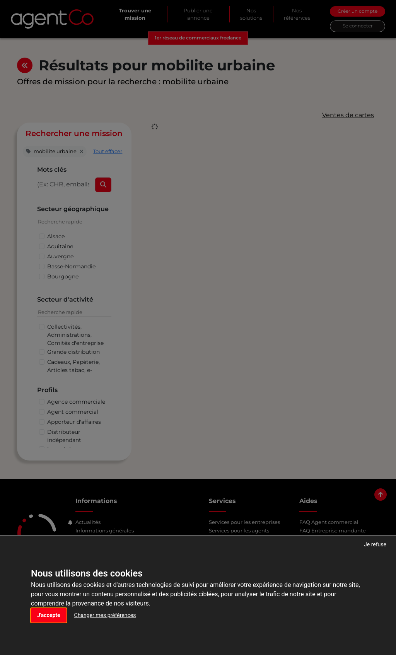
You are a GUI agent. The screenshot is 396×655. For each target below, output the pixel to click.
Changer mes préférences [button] (105, 615)
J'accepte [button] (48, 615)
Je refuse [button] (375, 544)
